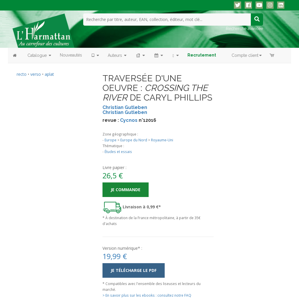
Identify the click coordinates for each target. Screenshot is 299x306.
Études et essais (118, 151)
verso (35, 74)
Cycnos (129, 120)
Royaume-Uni (162, 140)
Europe (111, 140)
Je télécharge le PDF (134, 270)
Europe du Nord (133, 140)
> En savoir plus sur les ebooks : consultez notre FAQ (146, 295)
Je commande (125, 189)
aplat (49, 74)
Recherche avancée (244, 28)
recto (22, 74)
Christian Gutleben (124, 107)
